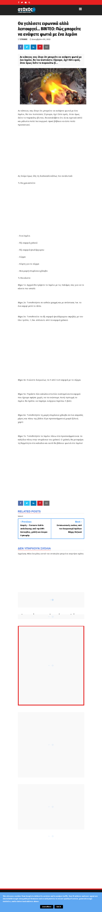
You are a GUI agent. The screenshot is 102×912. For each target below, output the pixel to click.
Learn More (46, 907)
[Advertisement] (60, 210)
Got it (58, 907)
